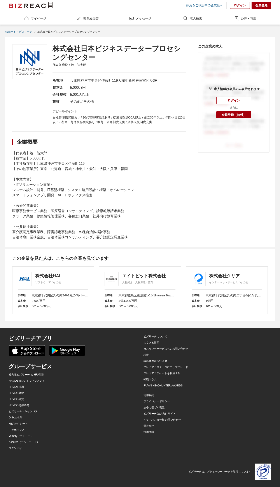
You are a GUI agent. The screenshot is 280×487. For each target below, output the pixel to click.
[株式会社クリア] (227, 290)
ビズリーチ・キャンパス (23, 411)
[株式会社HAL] (53, 290)
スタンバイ (15, 448)
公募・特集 (245, 18)
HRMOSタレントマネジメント (27, 380)
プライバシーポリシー (157, 401)
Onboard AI (15, 417)
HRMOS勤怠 (16, 393)
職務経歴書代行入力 (155, 361)
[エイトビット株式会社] (140, 290)
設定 (146, 355)
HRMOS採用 (16, 387)
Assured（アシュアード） (24, 442)
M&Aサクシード (18, 423)
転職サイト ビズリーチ (18, 31)
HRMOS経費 (16, 399)
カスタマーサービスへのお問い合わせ (166, 348)
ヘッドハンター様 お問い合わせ (162, 419)
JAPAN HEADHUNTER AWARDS (163, 385)
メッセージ (140, 18)
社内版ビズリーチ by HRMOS (26, 374)
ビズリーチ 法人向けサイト (160, 413)
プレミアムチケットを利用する (162, 373)
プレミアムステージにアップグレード (166, 367)
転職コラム (150, 379)
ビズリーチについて (155, 336)
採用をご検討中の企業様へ (204, 5)
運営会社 (149, 426)
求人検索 (192, 18)
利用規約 (149, 395)
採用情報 (149, 432)
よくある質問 (151, 342)
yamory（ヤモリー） (21, 436)
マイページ (35, 18)
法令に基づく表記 (154, 407)
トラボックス (16, 430)
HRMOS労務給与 (19, 405)
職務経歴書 (87, 18)
